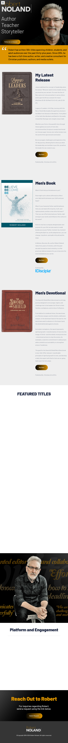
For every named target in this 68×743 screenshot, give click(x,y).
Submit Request (34, 717)
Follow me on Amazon (10, 42)
